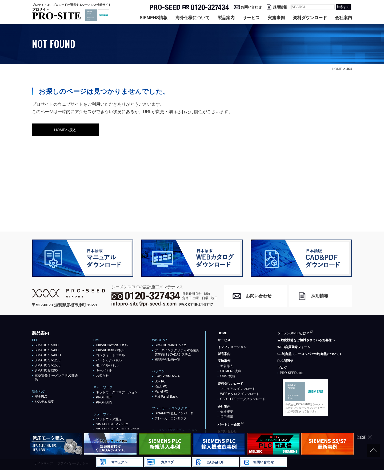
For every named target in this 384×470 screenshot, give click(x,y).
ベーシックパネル (109, 360)
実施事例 (276, 17)
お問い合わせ (251, 7)
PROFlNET (104, 397)
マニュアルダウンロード (237, 389)
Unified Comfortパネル (112, 345)
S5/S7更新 (227, 376)
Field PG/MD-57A (167, 376)
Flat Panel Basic (166, 396)
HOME (222, 333)
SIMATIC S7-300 (47, 345)
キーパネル (104, 370)
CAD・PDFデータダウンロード (242, 399)
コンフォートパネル (110, 355)
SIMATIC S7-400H (48, 355)
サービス (251, 17)
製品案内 (226, 17)
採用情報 (280, 7)
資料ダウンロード (310, 17)
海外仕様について (192, 17)
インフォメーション (232, 347)
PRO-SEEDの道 (291, 373)
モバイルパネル (107, 365)
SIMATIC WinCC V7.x (170, 345)
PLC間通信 (285, 361)
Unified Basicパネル (110, 350)
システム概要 (44, 401)
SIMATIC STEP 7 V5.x (112, 424)
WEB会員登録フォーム (293, 347)
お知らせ (102, 375)
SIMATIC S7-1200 (47, 360)
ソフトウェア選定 (109, 419)
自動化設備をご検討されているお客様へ (306, 340)
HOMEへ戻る (65, 130)
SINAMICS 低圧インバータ (174, 413)
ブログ (282, 368)
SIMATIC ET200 (46, 370)
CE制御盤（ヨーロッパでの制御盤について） (310, 354)
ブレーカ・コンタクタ (171, 418)
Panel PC (161, 391)
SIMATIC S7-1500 (47, 365)
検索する (343, 7)
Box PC (160, 381)
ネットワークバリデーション (117, 392)
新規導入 (226, 366)
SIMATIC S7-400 (47, 350)
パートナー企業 (229, 424)
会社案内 (343, 17)
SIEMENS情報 (153, 17)
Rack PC (161, 386)
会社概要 (226, 412)
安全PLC (41, 396)
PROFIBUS (104, 402)
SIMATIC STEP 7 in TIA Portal (117, 429)
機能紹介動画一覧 (167, 359)
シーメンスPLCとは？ (293, 333)
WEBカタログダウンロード (239, 394)
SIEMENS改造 (230, 371)
